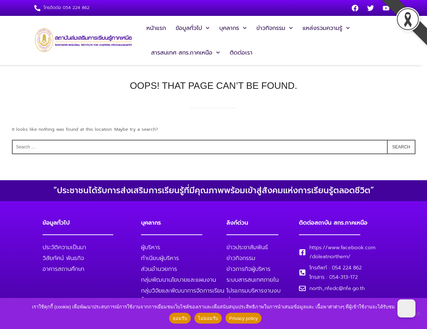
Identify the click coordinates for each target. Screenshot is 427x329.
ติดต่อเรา (241, 52)
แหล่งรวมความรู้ (326, 28)
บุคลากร (233, 28)
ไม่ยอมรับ (208, 318)
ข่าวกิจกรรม (274, 28)
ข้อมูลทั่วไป (193, 28)
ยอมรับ (180, 318)
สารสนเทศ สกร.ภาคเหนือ (185, 52)
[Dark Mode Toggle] (406, 308)
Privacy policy (243, 318)
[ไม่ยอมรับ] (418, 313)
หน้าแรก (156, 28)
